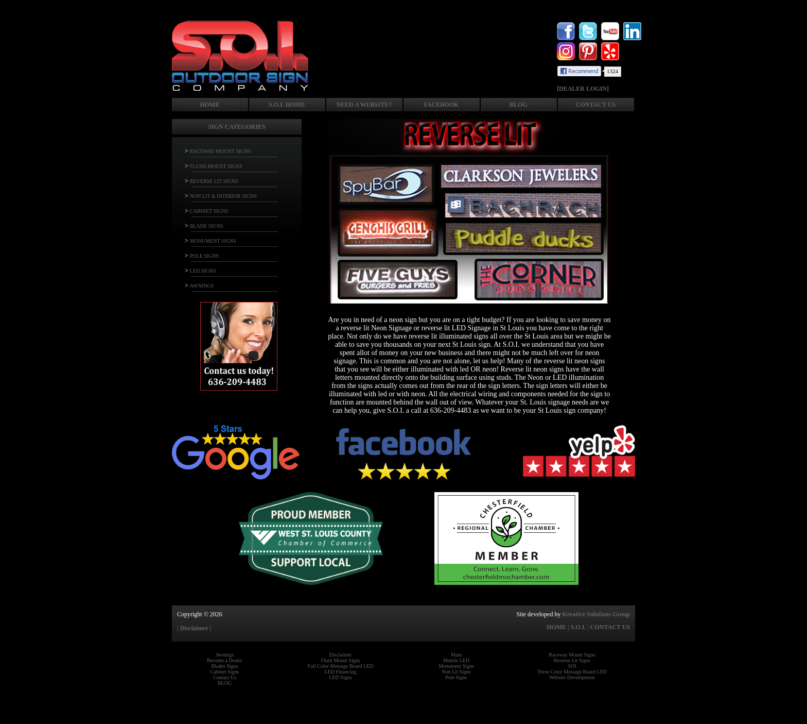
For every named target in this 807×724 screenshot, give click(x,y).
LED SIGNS (203, 271)
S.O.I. (578, 627)
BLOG (519, 104)
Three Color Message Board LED (572, 672)
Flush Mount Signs (340, 660)
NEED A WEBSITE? (364, 104)
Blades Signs (225, 666)
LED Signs (340, 677)
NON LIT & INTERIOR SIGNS (223, 196)
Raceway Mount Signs (572, 655)
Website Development (571, 677)
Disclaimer (340, 655)
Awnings (225, 655)
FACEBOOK (441, 104)
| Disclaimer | (194, 628)
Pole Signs (456, 677)
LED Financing (341, 672)
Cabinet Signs (224, 672)
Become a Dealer (224, 660)
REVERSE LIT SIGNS (214, 181)
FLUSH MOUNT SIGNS (216, 166)
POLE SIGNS (204, 256)
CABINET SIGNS (209, 211)
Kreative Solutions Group (596, 614)
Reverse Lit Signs (572, 660)
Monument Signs (456, 666)
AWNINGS (202, 286)
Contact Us (224, 677)
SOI (572, 666)
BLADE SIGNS (206, 226)
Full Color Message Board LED (341, 666)
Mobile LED (456, 660)
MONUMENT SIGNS (213, 241)
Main (456, 655)
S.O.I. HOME (287, 104)
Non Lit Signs (456, 672)
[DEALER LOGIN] (583, 88)
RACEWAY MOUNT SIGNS (220, 151)
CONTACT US (596, 104)
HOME (209, 104)
